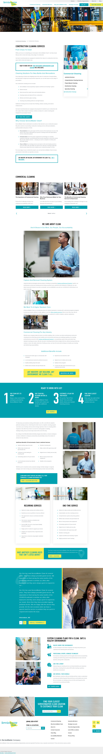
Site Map (2, 752)
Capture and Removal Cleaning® (65, 283)
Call (84, 4)
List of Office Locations (73, 730)
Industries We (67, 373)
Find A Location (54, 556)
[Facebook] (94, 722)
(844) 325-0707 (32, 721)
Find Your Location (96, 4)
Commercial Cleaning (35, 4)
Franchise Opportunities (83, 1)
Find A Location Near (30, 481)
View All (37, 623)
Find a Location (32, 725)
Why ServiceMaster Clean (60, 4)
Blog (100, 1)
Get (51, 412)
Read (27, 207)
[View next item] (24, 622)
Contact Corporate (55, 730)
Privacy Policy (71, 735)
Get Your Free (24, 117)
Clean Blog (53, 733)
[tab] (86, 89)
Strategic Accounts (73, 4)
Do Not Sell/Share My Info (10, 752)
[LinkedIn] (98, 722)
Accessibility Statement (56, 735)
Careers (72, 1)
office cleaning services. (56, 312)
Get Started (54, 686)
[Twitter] (94, 726)
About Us (94, 1)
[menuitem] (35, 4)
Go (59, 711)
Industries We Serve (47, 4)
